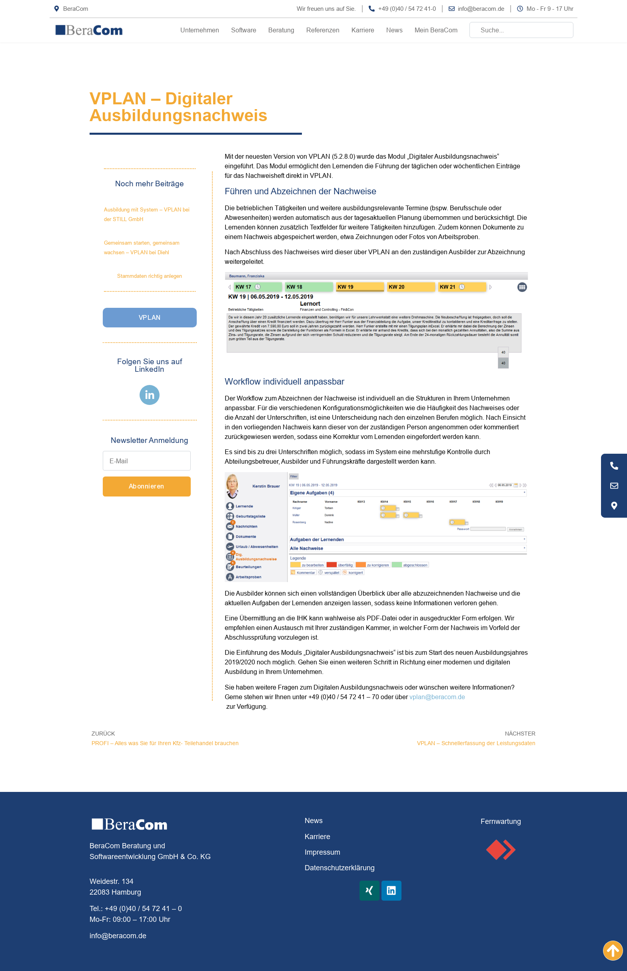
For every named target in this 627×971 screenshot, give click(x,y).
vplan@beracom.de (437, 696)
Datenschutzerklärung (340, 867)
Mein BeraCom (436, 30)
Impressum (322, 852)
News (394, 30)
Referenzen (322, 30)
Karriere (362, 30)
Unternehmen (199, 30)
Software (243, 30)
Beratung (281, 30)
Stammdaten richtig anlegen (149, 275)
